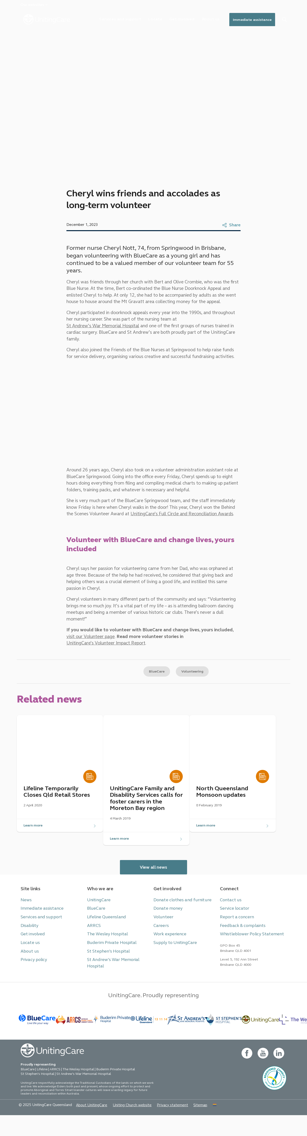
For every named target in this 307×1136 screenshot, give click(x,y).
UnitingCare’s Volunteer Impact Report (104, 646)
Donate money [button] (167, 923)
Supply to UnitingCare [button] (173, 956)
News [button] (25, 915)
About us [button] (29, 964)
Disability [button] (28, 939)
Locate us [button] (29, 956)
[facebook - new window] (246, 1073)
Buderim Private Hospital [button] (109, 956)
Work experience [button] (168, 948)
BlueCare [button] (95, 923)
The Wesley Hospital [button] (105, 948)
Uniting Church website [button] (122, 1126)
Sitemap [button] (185, 1126)
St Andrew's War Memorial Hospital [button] (118, 972)
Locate (145, 20)
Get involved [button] (31, 948)
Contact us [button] (229, 915)
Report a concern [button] (235, 931)
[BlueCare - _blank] (37, 1039)
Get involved (174, 20)
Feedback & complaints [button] (240, 939)
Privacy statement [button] (160, 1126)
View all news (153, 882)
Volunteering (193, 676)
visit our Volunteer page (89, 638)
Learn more (34, 838)
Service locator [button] (233, 923)
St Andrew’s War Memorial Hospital (201, 327)
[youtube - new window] (262, 1073)
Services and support (108, 20)
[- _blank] (111, 1039)
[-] (260, 1039)
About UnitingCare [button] (85, 1126)
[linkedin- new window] (278, 1073)
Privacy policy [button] (32, 972)
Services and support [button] (39, 931)
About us (204, 20)
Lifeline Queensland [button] (104, 931)
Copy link (106, 676)
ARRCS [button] (93, 939)
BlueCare (153, 676)
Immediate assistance (250, 20)
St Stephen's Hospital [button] (106, 964)
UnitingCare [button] (97, 915)
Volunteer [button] (162, 931)
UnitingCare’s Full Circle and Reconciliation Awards (155, 522)
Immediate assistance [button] (39, 923)
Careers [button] (160, 939)
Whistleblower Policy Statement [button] (248, 948)
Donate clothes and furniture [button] (179, 915)
